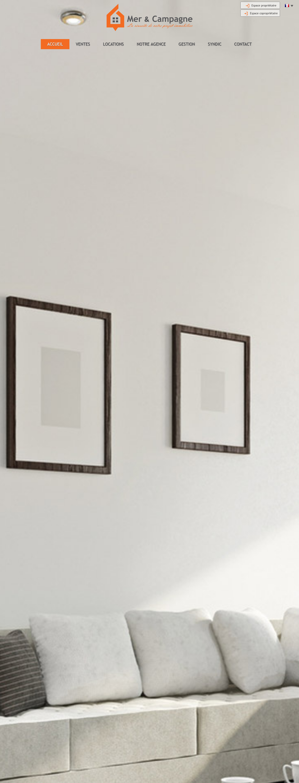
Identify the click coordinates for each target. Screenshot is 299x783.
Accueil (55, 44)
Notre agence (151, 44)
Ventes (83, 44)
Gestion (186, 44)
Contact (243, 44)
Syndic (214, 44)
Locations (113, 44)
